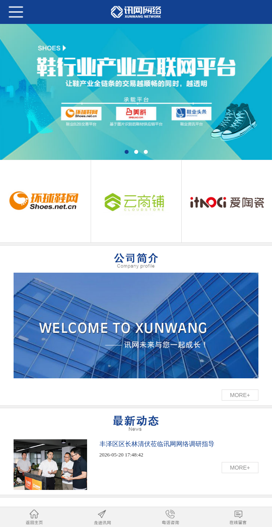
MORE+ (240, 395)
